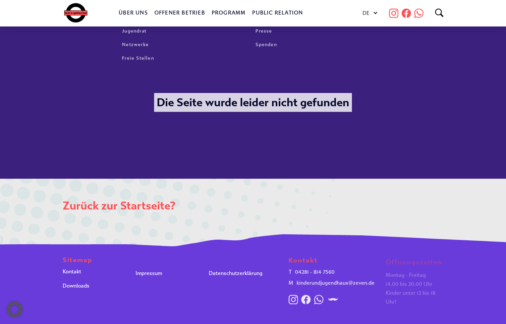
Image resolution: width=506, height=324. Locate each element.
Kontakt (72, 272)
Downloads (76, 287)
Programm (229, 13)
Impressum (149, 274)
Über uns (133, 13)
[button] (14, 309)
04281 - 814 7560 (315, 274)
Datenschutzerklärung (235, 274)
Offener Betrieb (179, 13)
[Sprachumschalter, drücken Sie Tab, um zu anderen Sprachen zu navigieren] (369, 13)
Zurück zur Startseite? (119, 205)
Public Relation (277, 13)
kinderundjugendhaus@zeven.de (335, 285)
